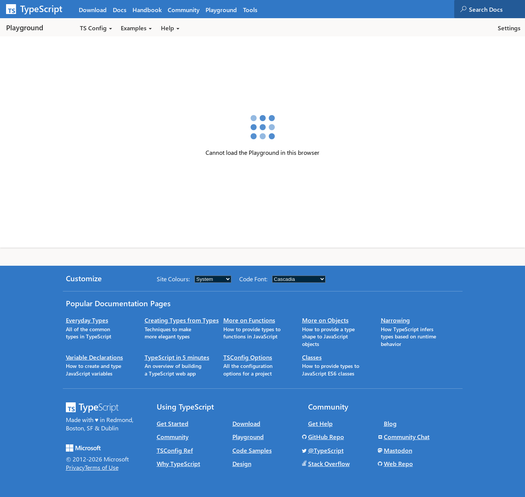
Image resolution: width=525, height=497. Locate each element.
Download (246, 423)
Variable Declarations (94, 357)
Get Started (173, 423)
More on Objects (325, 320)
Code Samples (252, 450)
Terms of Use (101, 467)
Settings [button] (509, 28)
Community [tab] (183, 10)
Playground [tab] (221, 10)
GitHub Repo (326, 437)
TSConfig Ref (175, 450)
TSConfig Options (247, 357)
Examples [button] (136, 28)
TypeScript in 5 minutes (177, 357)
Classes (312, 357)
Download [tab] (93, 10)
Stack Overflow (329, 463)
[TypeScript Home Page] (38, 9)
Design (241, 463)
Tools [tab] (250, 10)
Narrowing (395, 320)
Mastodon (398, 450)
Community (173, 437)
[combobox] (496, 9)
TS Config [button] (96, 28)
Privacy (75, 467)
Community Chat (407, 437)
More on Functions (249, 320)
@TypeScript (326, 450)
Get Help (320, 423)
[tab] (119, 9)
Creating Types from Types (182, 320)
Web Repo (398, 463)
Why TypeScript (178, 463)
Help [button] (170, 28)
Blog (390, 423)
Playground (248, 437)
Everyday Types (87, 320)
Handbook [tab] (147, 10)
